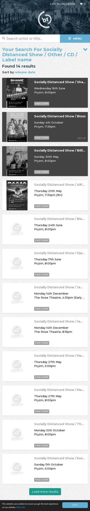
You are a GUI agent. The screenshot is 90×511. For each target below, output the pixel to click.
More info (20, 507)
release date (25, 72)
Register (68, 4)
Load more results (45, 491)
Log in (55, 4)
